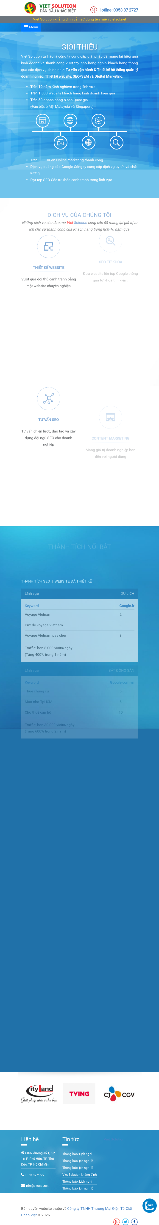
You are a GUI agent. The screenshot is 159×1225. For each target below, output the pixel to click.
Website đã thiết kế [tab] (73, 581)
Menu (31, 26)
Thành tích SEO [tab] (35, 581)
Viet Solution (114, 1139)
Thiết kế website (48, 259)
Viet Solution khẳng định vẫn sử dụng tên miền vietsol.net (79, 19)
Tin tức (71, 1139)
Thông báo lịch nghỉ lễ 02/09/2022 (77, 1191)
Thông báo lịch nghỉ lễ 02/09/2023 (77, 1163)
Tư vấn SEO (48, 447)
